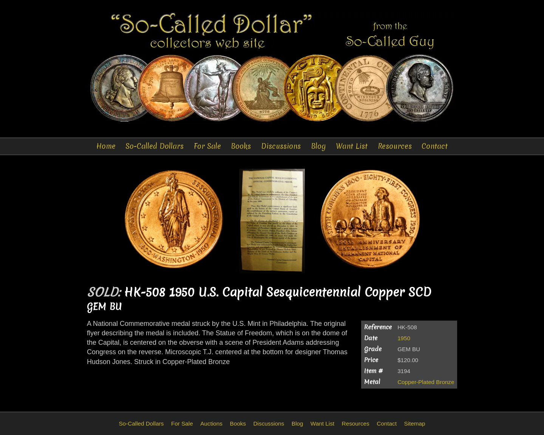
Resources (395, 146)
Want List (352, 146)
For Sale (207, 146)
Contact (435, 146)
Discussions (281, 146)
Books (241, 146)
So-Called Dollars (154, 146)
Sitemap (414, 423)
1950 (403, 338)
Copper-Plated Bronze (425, 382)
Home (106, 146)
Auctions (211, 423)
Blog (318, 146)
